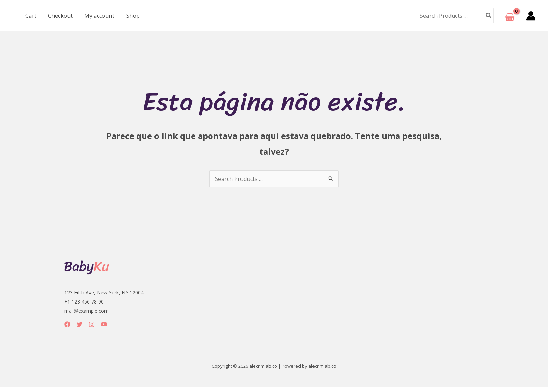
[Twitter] (79, 324)
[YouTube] (104, 324)
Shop (131, 16)
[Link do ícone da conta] (531, 16)
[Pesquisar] (488, 15)
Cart (30, 16)
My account (98, 16)
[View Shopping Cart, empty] (510, 16)
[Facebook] (67, 324)
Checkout (59, 16)
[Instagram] (92, 324)
